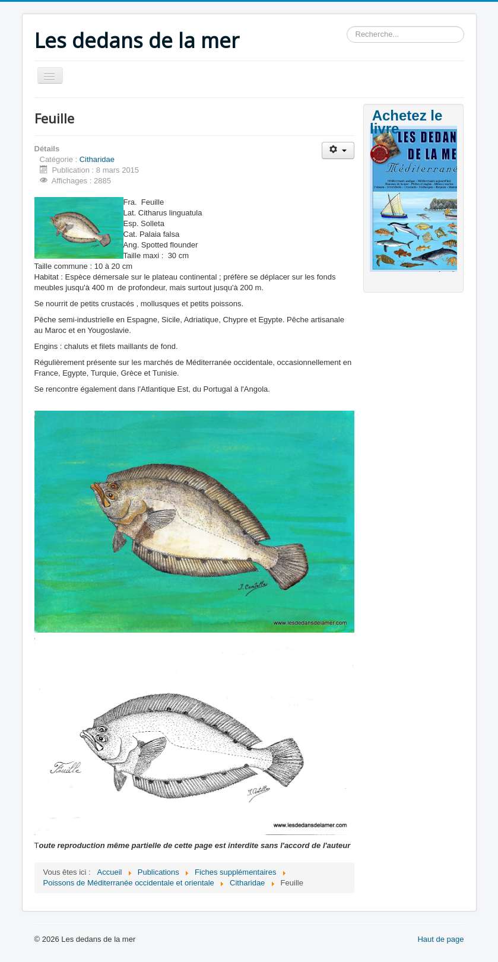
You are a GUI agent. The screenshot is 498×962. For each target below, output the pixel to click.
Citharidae (97, 159)
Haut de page (440, 939)
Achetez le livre (406, 121)
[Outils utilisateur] (338, 150)
